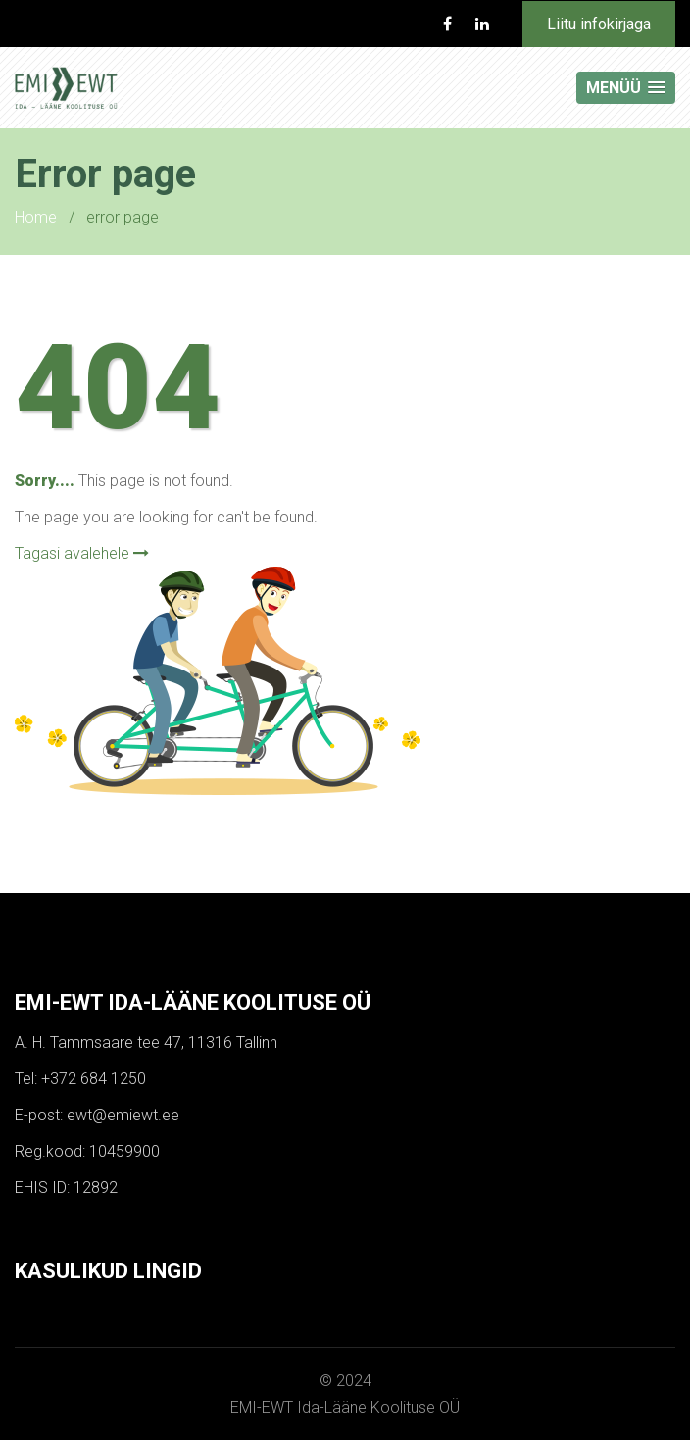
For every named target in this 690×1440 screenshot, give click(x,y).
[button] (625, 88)
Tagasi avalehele (82, 553)
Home (36, 217)
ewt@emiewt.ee (123, 1115)
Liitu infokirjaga (599, 24)
